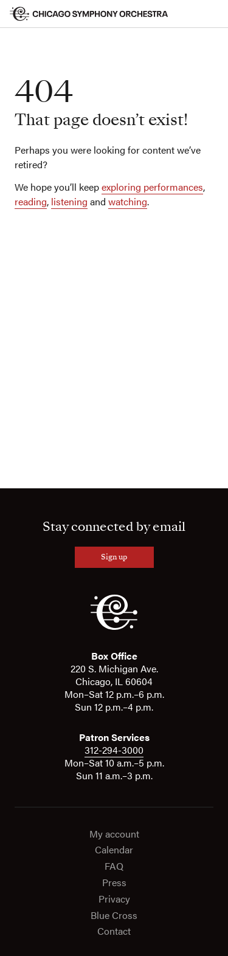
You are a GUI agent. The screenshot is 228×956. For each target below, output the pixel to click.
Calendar (114, 850)
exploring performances (152, 187)
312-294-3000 (114, 750)
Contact (114, 931)
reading (31, 201)
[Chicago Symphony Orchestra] (89, 14)
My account (114, 834)
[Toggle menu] (211, 14)
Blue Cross (114, 915)
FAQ (114, 866)
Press (114, 882)
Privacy (114, 899)
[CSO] (114, 626)
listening (69, 201)
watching (127, 201)
